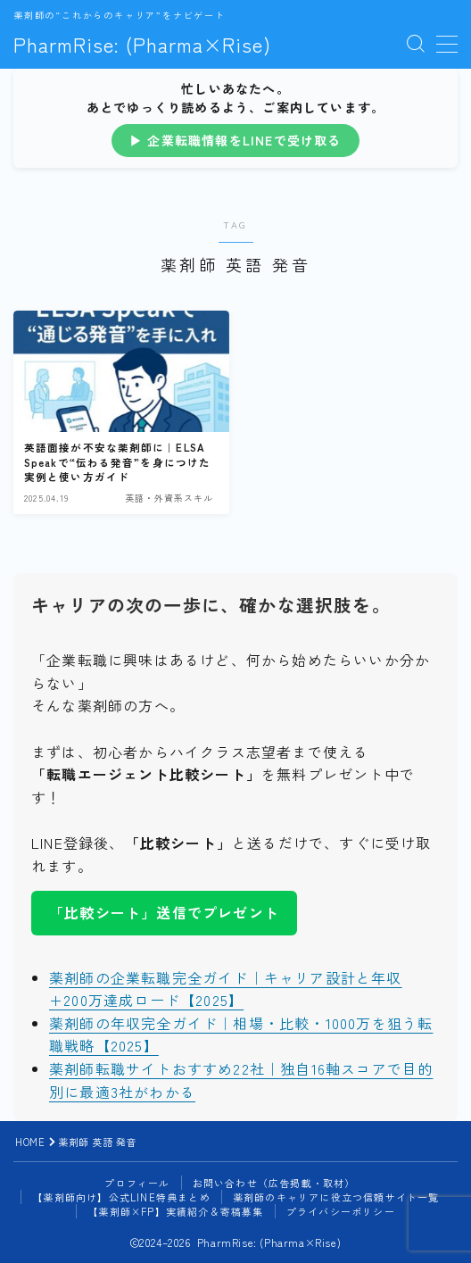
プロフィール (136, 1183)
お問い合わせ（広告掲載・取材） (274, 1183)
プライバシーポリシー (340, 1211)
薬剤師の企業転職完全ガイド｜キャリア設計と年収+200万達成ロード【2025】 (225, 989)
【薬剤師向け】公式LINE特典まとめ (121, 1197)
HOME (30, 1141)
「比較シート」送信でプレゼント (164, 912)
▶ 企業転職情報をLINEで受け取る (235, 140)
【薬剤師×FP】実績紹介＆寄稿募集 (175, 1211)
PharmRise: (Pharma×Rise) (142, 43)
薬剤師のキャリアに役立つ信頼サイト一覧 (336, 1197)
